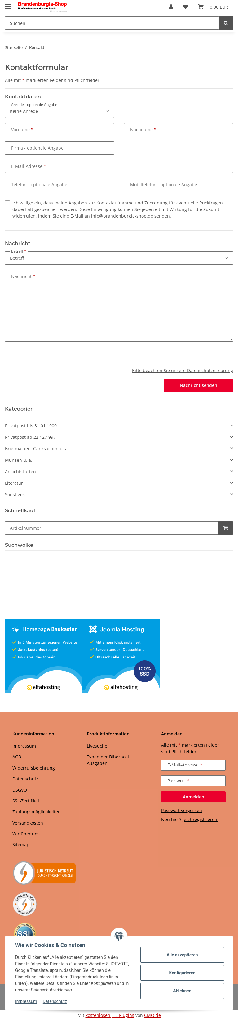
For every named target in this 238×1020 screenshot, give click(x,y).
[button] (171, 7)
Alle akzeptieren (182, 954)
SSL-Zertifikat (25, 801)
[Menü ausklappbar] (8, 4)
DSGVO (19, 790)
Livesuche (97, 746)
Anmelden (193, 797)
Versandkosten (27, 823)
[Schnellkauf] (111, 528)
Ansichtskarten (20, 471)
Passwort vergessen (181, 810)
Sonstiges (15, 494)
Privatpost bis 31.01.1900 (31, 426)
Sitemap (20, 844)
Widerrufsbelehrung (33, 768)
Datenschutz (55, 1001)
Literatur (14, 483)
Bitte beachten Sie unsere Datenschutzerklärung (182, 370)
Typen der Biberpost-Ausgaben (109, 760)
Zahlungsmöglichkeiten (36, 812)
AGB (16, 757)
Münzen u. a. (18, 460)
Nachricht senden (198, 385)
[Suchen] (226, 23)
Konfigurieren (182, 972)
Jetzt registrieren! (200, 819)
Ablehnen (182, 990)
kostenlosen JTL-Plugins (110, 1015)
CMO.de (152, 1015)
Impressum (26, 1001)
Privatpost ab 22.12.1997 (30, 437)
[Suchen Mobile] (112, 23)
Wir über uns (26, 834)
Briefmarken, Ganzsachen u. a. (37, 449)
